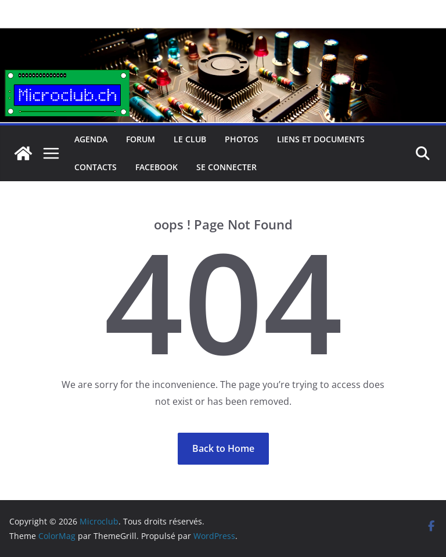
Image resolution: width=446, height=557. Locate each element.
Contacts (95, 167)
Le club (190, 139)
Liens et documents (321, 139)
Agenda (90, 139)
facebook (156, 167)
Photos (241, 139)
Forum (140, 139)
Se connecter (226, 167)
